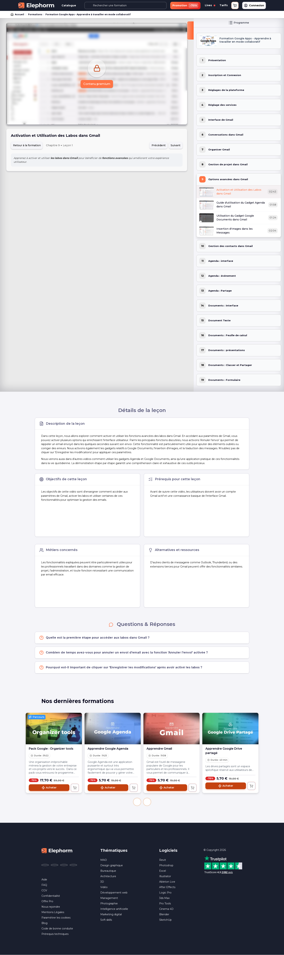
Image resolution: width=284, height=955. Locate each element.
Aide (44, 879)
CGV (44, 890)
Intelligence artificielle (114, 909)
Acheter (49, 788)
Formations (35, 14)
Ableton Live (167, 881)
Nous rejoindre (50, 906)
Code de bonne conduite (57, 928)
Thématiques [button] (114, 850)
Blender (164, 914)
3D (102, 881)
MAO (103, 860)
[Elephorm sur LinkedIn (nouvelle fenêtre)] (73, 865)
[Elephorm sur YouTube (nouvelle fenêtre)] (64, 865)
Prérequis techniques (54, 934)
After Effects (167, 887)
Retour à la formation (27, 145)
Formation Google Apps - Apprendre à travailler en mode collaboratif (88, 14)
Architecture (108, 876)
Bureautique (108, 870)
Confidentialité (50, 895)
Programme (238, 23)
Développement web (114, 892)
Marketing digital (111, 914)
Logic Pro (165, 892)
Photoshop (166, 865)
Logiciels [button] (168, 850)
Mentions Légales (52, 912)
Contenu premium (96, 84)
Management (109, 898)
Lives (210, 5)
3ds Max (164, 898)
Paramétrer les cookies (55, 917)
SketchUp (165, 919)
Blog (44, 923)
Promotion (185, 5)
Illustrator (165, 876)
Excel (162, 870)
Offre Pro (47, 901)
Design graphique (111, 865)
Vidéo (104, 887)
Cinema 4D (166, 909)
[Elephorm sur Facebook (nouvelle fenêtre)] (45, 865)
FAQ (44, 885)
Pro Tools (165, 903)
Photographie (109, 903)
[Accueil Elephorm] (56, 850)
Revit (162, 860)
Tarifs (224, 5)
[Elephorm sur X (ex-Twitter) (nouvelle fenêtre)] (54, 865)
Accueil (18, 14)
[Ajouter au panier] (75, 788)
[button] (137, 802)
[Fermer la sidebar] (190, 30)
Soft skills (106, 919)
